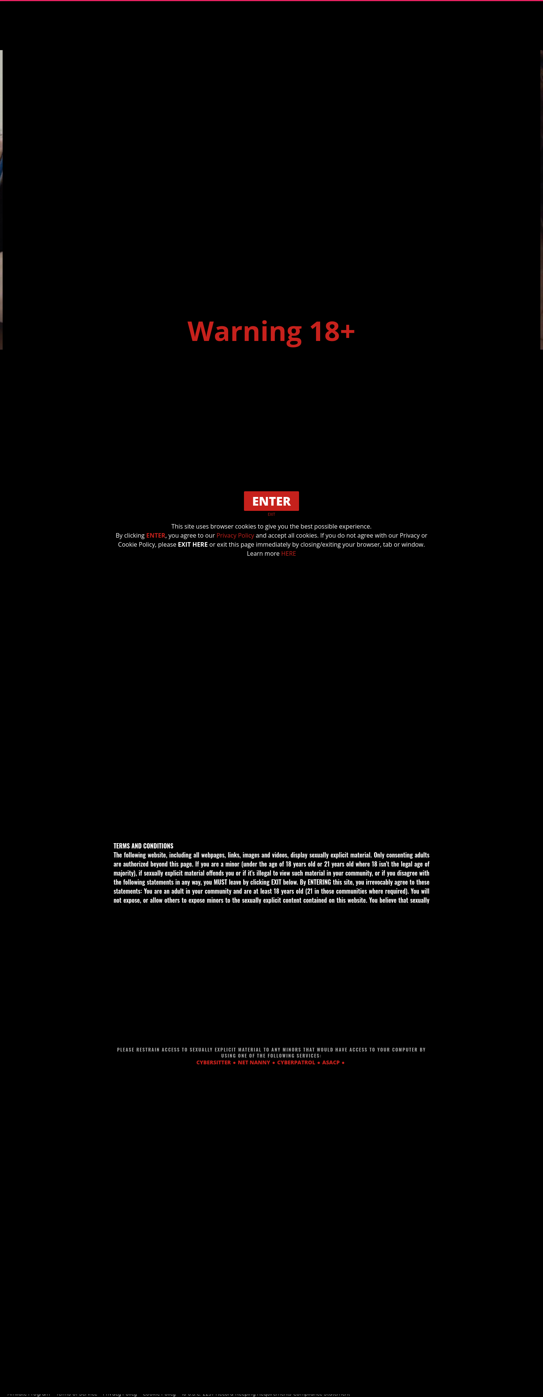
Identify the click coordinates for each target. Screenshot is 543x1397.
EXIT (271, 514)
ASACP (331, 1062)
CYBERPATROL (296, 1062)
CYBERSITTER (213, 1062)
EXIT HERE (193, 544)
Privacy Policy (235, 535)
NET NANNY (254, 1062)
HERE (288, 553)
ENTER (156, 535)
